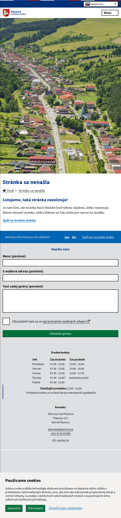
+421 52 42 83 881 (60, 433)
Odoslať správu (60, 333)
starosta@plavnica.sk (60, 429)
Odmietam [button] (35, 508)
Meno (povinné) (14, 256)
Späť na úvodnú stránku (19, 220)
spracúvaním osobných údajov (66, 321)
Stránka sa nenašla (32, 190)
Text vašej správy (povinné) (23, 286)
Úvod (8, 190)
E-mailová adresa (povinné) (23, 271)
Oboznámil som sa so (51, 321)
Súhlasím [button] (13, 508)
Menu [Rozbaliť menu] (110, 13)
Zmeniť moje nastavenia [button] (65, 508)
